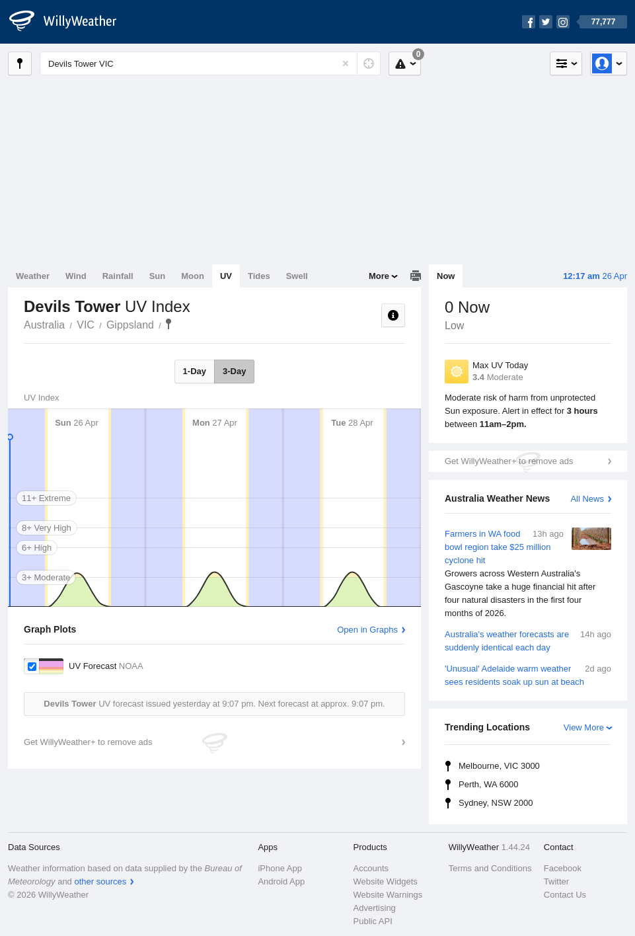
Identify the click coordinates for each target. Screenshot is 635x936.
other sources (100, 881)
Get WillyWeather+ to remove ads (509, 461)
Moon (192, 276)
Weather (33, 276)
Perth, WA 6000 (489, 784)
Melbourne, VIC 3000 (499, 766)
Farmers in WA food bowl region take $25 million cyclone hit (528, 573)
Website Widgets (386, 881)
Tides (259, 276)
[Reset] (345, 63)
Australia (44, 325)
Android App (281, 881)
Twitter (556, 881)
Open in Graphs (367, 630)
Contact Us (565, 895)
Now (446, 276)
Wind (76, 276)
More (379, 276)
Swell (297, 276)
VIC (85, 325)
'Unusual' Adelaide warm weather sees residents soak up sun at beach (528, 674)
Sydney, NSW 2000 (496, 803)
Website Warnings (388, 895)
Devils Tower (168, 324)
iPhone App (280, 868)
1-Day (194, 371)
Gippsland (130, 325)
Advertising (375, 908)
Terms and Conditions (490, 868)
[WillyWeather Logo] (70, 22)
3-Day (234, 371)
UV (226, 276)
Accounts (371, 868)
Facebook (562, 868)
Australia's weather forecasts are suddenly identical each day (528, 640)
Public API (373, 921)
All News (587, 499)
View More (584, 727)
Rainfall (117, 276)
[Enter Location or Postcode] (210, 63)
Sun (157, 276)
